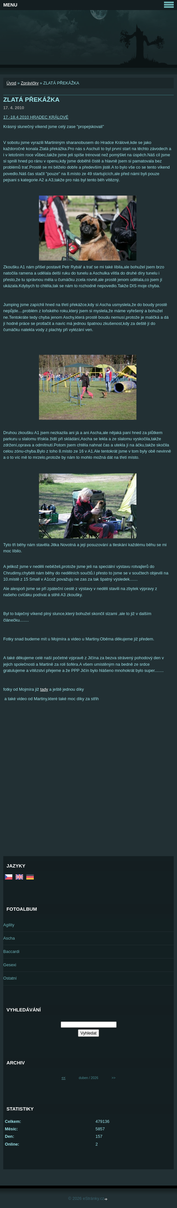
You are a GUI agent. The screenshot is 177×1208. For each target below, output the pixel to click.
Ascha (9, 938)
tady (44, 689)
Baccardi (11, 951)
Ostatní (10, 978)
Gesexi (9, 964)
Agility (8, 924)
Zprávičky (30, 83)
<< (64, 1078)
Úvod (11, 83)
